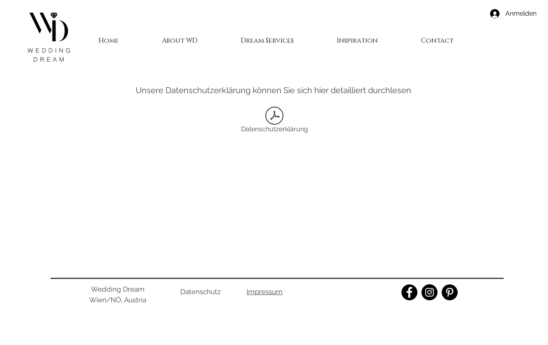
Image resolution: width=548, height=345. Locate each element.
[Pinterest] (450, 292)
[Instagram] (429, 292)
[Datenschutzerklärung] (274, 121)
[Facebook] (409, 292)
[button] (267, 37)
